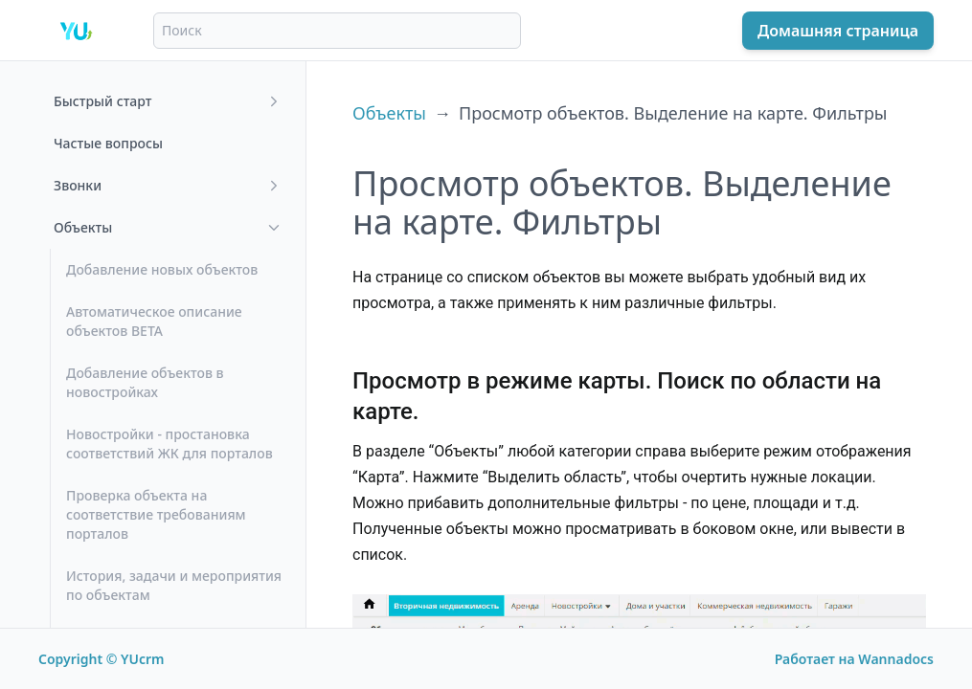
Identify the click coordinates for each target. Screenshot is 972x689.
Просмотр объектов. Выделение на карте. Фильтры (673, 112)
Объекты (389, 112)
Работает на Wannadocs (854, 659)
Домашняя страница (837, 30)
